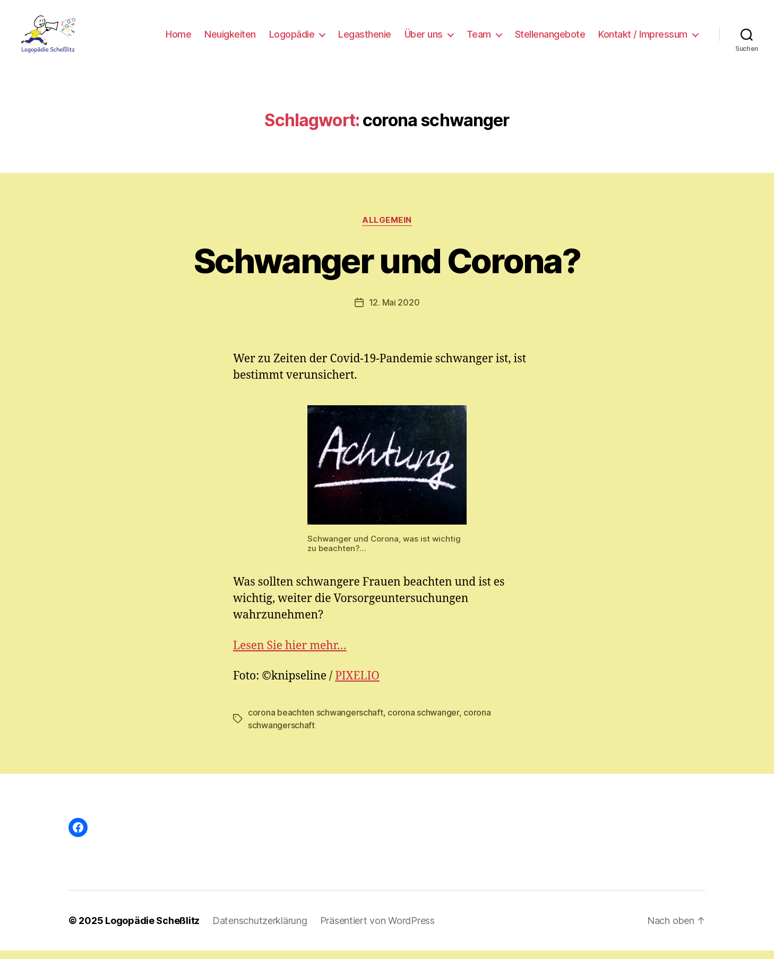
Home (178, 38)
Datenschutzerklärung (259, 929)
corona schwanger (423, 721)
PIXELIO (357, 684)
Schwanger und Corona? (387, 269)
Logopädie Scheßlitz (152, 929)
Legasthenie (364, 38)
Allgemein (387, 228)
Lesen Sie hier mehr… (290, 654)
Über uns (424, 38)
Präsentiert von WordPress (377, 929)
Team (479, 38)
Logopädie (292, 38)
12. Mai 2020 (394, 311)
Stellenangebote (550, 38)
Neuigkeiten (230, 38)
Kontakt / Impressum (642, 38)
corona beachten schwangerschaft (315, 721)
